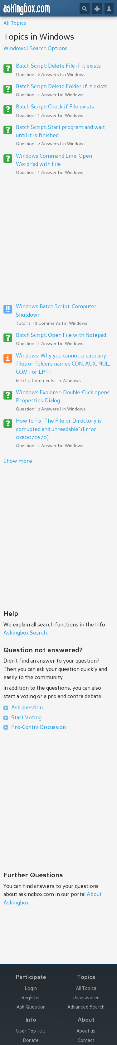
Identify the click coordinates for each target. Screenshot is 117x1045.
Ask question (27, 708)
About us (85, 1031)
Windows (14, 48)
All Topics (14, 23)
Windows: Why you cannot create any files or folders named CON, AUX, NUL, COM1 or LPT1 (63, 364)
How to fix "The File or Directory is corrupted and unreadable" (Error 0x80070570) (59, 429)
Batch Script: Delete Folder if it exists (62, 86)
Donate (31, 1040)
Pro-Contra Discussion (38, 727)
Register (31, 998)
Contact (86, 1040)
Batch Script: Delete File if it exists (58, 66)
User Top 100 (31, 1031)
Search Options (48, 48)
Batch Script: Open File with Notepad (61, 335)
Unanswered (86, 998)
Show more (17, 461)
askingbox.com (27, 9)
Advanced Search (86, 1007)
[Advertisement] (58, 239)
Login (31, 988)
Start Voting (26, 718)
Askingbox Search (25, 633)
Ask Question (31, 1007)
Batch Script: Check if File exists (55, 107)
